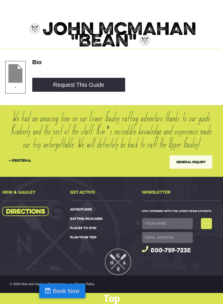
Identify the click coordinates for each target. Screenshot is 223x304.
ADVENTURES (81, 209)
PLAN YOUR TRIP (83, 237)
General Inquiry (191, 162)
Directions (25, 211)
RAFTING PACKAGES (86, 218)
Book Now (66, 291)
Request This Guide (78, 85)
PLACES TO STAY (83, 227)
